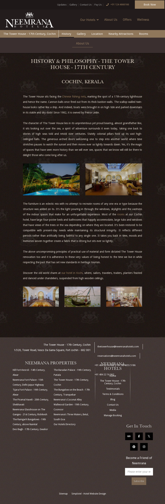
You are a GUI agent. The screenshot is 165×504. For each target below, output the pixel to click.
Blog (112, 399)
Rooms (143, 34)
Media (113, 410)
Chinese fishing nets (74, 96)
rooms (120, 214)
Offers (127, 19)
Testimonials (113, 389)
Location (97, 34)
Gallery (73, 4)
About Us (110, 19)
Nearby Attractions (120, 34)
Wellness (143, 19)
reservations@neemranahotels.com (116, 356)
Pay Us (98, 4)
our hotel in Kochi (72, 272)
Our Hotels (89, 19)
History (66, 34)
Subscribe (139, 481)
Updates (62, 4)
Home (113, 376)
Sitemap (63, 493)
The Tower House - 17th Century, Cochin (29, 34)
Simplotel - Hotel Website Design (89, 493)
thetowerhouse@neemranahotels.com (118, 346)
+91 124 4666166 (116, 4)
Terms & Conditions (112, 394)
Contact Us (86, 4)
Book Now (150, 4)
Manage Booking (113, 415)
